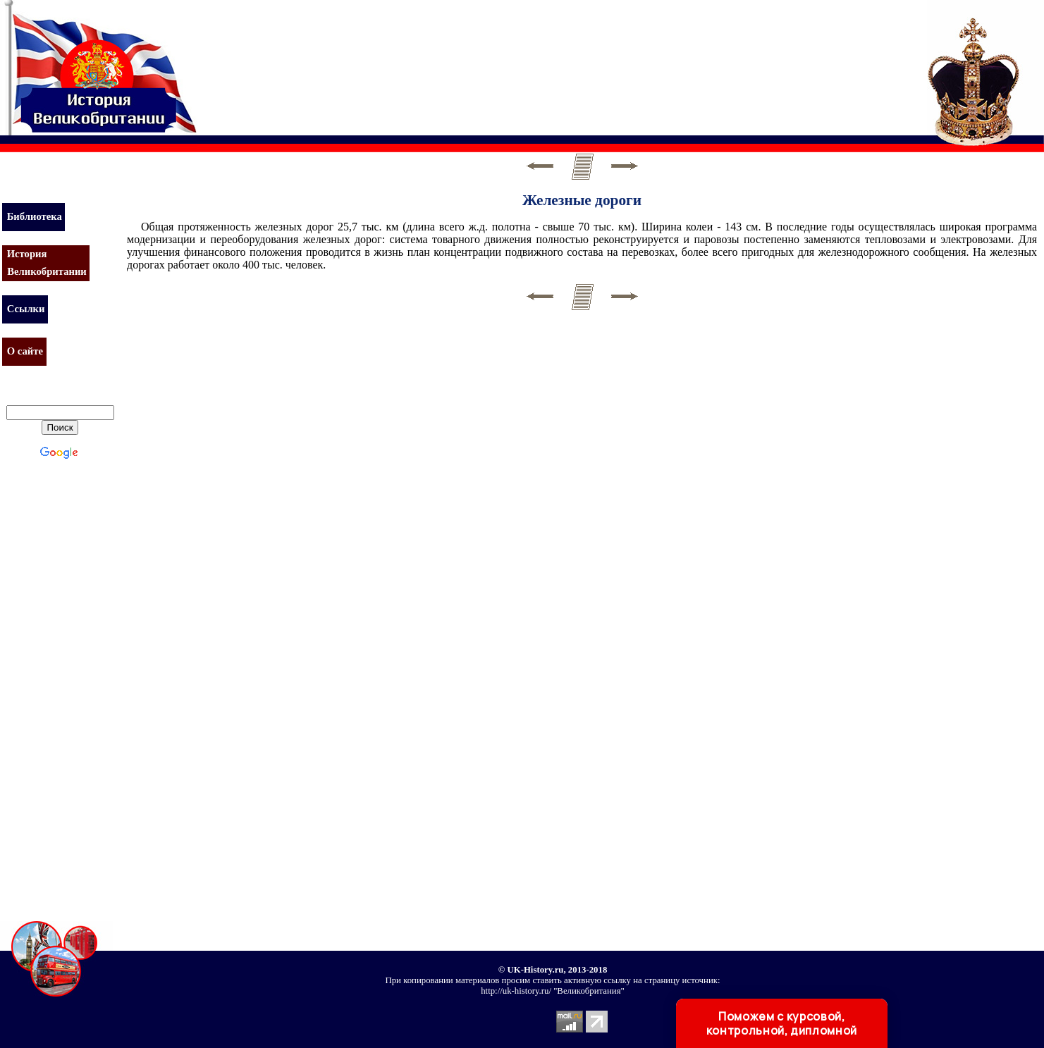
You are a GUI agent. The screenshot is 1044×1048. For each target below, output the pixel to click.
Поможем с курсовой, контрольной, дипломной (781, 1023)
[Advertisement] (461, 60)
